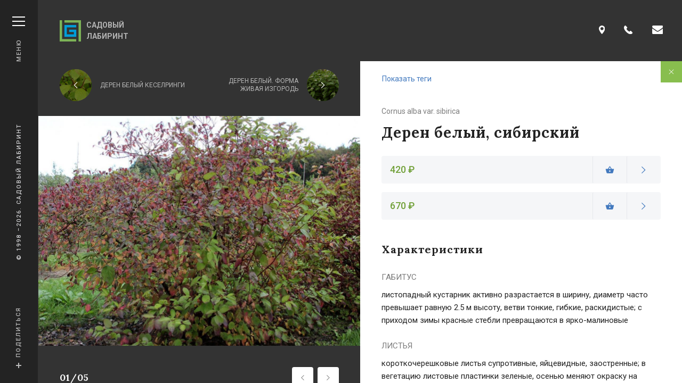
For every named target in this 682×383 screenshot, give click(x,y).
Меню (18, 39)
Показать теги (407, 78)
